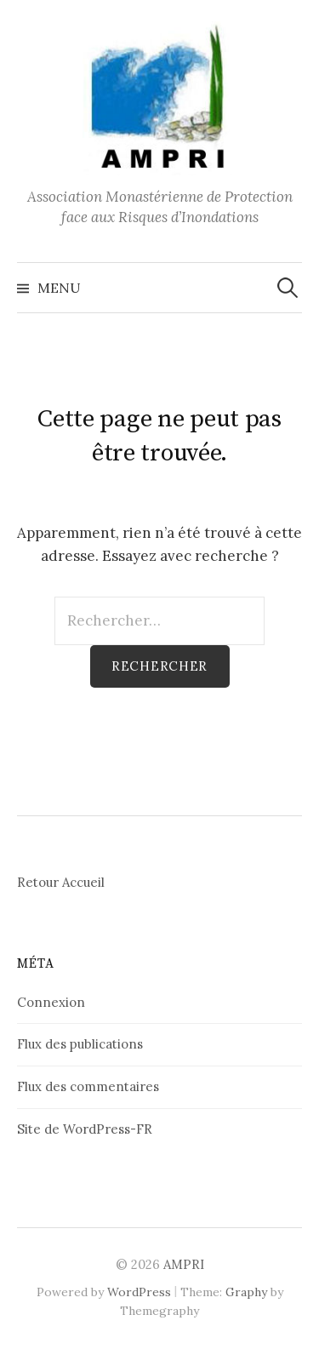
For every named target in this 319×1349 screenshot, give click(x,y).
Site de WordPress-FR (84, 1129)
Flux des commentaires (88, 1086)
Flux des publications (80, 1044)
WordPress (139, 1292)
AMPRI (183, 1264)
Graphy (246, 1292)
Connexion (51, 1002)
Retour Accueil (61, 882)
